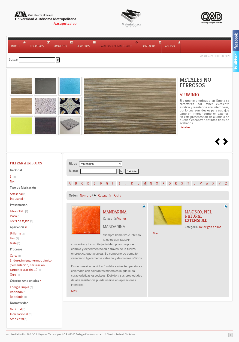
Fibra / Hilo (19, 211)
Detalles (185, 127)
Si (13, 176)
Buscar (13, 59)
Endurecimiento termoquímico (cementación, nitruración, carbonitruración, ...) (31, 265)
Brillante (17, 233)
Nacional (17, 309)
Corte (15, 255)
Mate (15, 243)
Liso (14, 238)
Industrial (18, 198)
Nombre (85, 195)
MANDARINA (115, 212)
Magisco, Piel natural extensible (198, 216)
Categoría (104, 195)
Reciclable (18, 297)
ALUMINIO (189, 94)
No (13, 181)
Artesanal (18, 194)
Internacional (20, 314)
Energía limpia (21, 287)
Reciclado (18, 292)
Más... (75, 291)
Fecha (117, 195)
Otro (15, 274)
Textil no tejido (21, 221)
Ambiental (18, 319)
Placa (15, 216)
